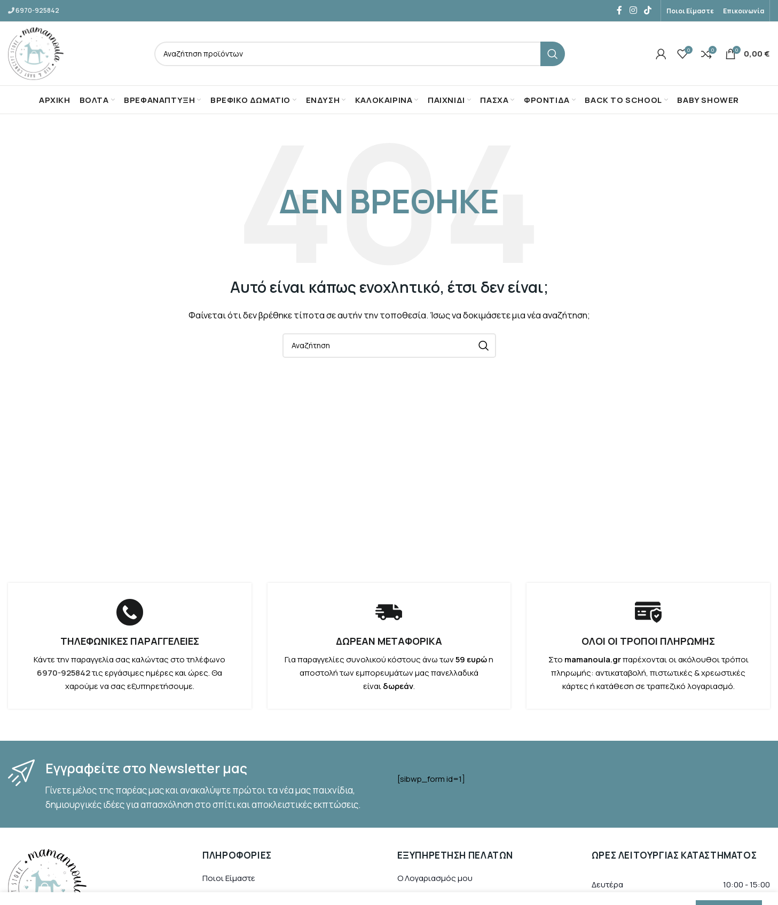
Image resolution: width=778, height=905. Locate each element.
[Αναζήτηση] (360, 54)
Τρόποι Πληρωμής (237, 897)
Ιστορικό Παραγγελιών (438, 897)
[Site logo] (36, 53)
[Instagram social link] (633, 11)
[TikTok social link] (648, 11)
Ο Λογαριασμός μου (435, 878)
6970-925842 (37, 10)
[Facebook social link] (619, 11)
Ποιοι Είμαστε (228, 878)
